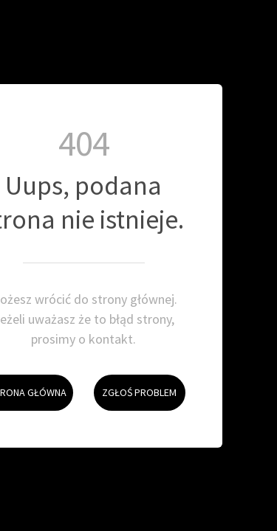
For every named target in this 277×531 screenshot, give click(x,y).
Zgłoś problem (135, 375)
